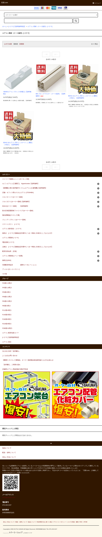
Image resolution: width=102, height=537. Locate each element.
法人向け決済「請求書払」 (11, 351)
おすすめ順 (8, 44)
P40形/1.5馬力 (7, 283)
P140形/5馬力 (6, 315)
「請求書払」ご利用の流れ (11, 364)
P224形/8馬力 (6, 324)
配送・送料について (21, 522)
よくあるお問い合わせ (9, 355)
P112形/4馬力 (6, 310)
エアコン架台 (6, 342)
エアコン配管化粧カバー (10, 333)
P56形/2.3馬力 (7, 297)
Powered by (17, 533)
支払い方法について (8, 522)
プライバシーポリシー (59, 522)
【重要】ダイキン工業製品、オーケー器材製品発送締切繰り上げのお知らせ (27, 360)
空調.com (4, 2)
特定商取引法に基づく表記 (44, 522)
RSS (81, 522)
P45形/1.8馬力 (7, 287)
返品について (32, 522)
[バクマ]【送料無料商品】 (17, 26)
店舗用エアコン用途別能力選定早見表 (15, 369)
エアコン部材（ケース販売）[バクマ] (40, 26)
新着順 (21, 44)
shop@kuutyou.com (8, 497)
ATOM (85, 522)
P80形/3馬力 (6, 306)
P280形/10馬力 (7, 328)
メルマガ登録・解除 (73, 522)
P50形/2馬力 (6, 292)
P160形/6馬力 (6, 319)
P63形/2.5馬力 (7, 301)
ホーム (4, 26)
